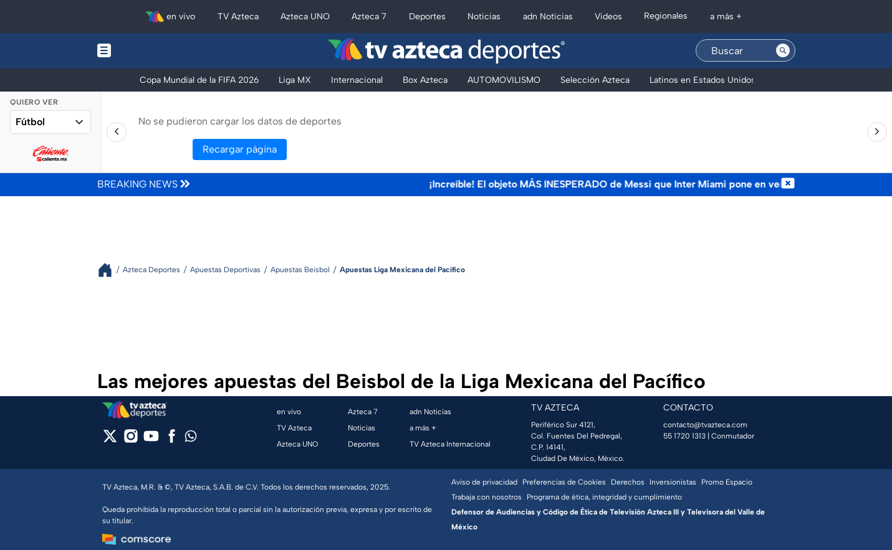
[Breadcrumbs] (110, 270)
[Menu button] (147, 51)
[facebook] (172, 440)
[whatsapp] (191, 439)
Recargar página (240, 149)
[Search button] (783, 50)
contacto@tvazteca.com (705, 424)
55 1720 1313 (684, 436)
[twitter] (110, 440)
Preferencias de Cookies (564, 482)
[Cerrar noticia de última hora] (787, 184)
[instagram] (130, 440)
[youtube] (151, 440)
